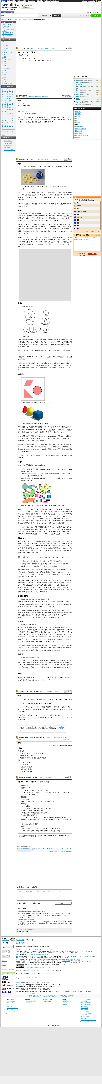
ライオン (34, 801)
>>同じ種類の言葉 (52, 851)
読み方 (20, 103)
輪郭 (39, 808)
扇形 (29, 121)
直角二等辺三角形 (81, 82)
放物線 (57, 350)
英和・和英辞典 (22, 1)
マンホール (67, 365)
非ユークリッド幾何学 (30, 226)
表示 (43, 119)
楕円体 (62, 356)
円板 (24, 367)
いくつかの (21, 707)
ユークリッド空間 (33, 541)
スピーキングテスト (9, 150)
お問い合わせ (47, 1001)
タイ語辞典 (84, 1014)
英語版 (46, 518)
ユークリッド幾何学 (35, 218)
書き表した (39, 753)
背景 (29, 828)
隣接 (33, 819)
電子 (31, 831)
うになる (61, 707)
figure (26, 764)
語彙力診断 (7, 147)
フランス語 (24, 766)
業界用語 (6, 46)
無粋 (78, 223)
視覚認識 (24, 213)
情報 (58, 117)
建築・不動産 (7, 59)
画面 (19, 117)
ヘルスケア (7, 68)
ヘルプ (99, 1)
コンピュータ (7, 48)
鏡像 (23, 580)
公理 (71, 213)
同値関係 (55, 548)
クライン (25, 224)
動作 (23, 119)
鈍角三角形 (27, 344)
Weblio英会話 (8, 143)
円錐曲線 (65, 350)
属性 (43, 194)
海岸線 (39, 531)
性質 (38, 790)
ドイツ (24, 684)
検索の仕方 (10, 1002)
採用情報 (65, 1004)
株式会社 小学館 (20, 943)
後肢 (41, 801)
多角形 (40, 121)
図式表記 (78, 114)
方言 (5, 81)
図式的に (78, 112)
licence (33, 993)
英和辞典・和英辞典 (86, 1004)
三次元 (20, 356)
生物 (5, 74)
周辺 (52, 817)
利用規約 (9, 1006)
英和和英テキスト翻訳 (26, 887)
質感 (29, 194)
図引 (76, 118)
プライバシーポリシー (12, 1008)
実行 (26, 119)
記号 (3, 135)
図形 (63, 961)
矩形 (45, 121)
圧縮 (42, 810)
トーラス (55, 634)
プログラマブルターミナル (29, 113)
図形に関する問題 (80, 129)
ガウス (33, 237)
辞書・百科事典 (8, 83)
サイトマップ (10, 1009)
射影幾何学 (41, 226)
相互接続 (51, 831)
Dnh (27, 709)
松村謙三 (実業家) (81, 211)
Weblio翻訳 (84, 1006)
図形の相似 (41, 599)
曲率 (61, 237)
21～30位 (91, 200)
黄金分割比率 (50, 792)
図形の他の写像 (79, 133)
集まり (49, 60)
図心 (77, 92)
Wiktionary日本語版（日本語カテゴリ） (32, 737)
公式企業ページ (67, 1001)
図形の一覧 (29, 306)
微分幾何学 (34, 533)
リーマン (25, 237)
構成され (57, 792)
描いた (56, 828)
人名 (5, 79)
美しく (34, 792)
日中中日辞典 (31, 1)
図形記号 (24, 826)
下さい (34, 794)
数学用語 (31, 19)
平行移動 (51, 429)
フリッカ (35, 119)
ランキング (47, 48)
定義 (67, 213)
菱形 (68, 344)
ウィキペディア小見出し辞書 (29, 691)
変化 (47, 119)
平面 (36, 203)
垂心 (59, 848)
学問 (5, 61)
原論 (20, 218)
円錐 (71, 356)
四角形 (22, 342)
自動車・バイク (8, 52)
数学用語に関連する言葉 (23, 848)
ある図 (27, 806)
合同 (22, 469)
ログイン (84, 1)
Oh (61, 709)
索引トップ (34, 48)
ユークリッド (68, 215)
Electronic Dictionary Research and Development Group (69, 991)
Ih (24, 711)
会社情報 (65, 1002)
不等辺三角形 (43, 344)
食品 (5, 77)
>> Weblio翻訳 (96, 235)
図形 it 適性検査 (80, 126)
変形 (42, 478)
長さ (22, 824)
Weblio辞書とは (11, 1001)
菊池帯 (78, 96)
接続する (68, 819)
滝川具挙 (79, 217)
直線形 (78, 80)
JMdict (27, 991)
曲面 (56, 203)
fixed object (26, 105)
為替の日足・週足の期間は (26, 919)
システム (24, 831)
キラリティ (36, 197)
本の (41, 828)
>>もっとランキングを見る (93, 231)
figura (30, 762)
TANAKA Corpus (6, 966)
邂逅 (78, 203)
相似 (22, 473)
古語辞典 (47, 1)
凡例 (52, 48)
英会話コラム (8, 141)
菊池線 (78, 99)
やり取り (63, 117)
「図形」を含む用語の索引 (26, 929)
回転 (69, 429)
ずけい (24, 751)
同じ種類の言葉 (13, 19)
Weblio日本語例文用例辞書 (28, 777)
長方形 (64, 344)
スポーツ (6, 72)
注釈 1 (60, 563)
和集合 (33, 848)
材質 (33, 194)
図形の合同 (29, 599)
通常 (22, 828)
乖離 (78, 225)
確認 (78, 208)
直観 (38, 213)
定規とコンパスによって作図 (61, 218)
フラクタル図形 (55, 533)
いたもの (32, 58)
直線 (69, 119)
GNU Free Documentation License (46, 950)
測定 (29, 788)
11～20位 (84, 200)
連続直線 (34, 121)
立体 (35, 60)
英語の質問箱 (8, 145)
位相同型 (28, 624)
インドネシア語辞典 (86, 1013)
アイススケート (50, 808)
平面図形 (24, 819)
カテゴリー (54, 159)
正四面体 (41, 709)
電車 (5, 50)
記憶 (22, 810)
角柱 (23, 709)
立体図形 (26, 203)
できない (59, 119)
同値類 (21, 552)
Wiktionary (66, 739)
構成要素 (43, 831)
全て (3, 41)
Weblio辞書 (23, 952)
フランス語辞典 (85, 1011)
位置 (21, 197)
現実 (59, 529)
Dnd (37, 709)
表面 (45, 819)
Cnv (19, 709)
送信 (30, 810)
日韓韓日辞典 (40, 1)
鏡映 (56, 427)
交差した (48, 828)
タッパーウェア (25, 186)
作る (43, 812)
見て (30, 794)
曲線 (32, 527)
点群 (29, 707)
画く (26, 803)
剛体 (58, 629)
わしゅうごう (38, 848)
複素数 (34, 680)
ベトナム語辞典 (85, 1016)
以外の (40, 119)
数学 (22, 60)
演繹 (28, 215)
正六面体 (49, 709)
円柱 (67, 356)
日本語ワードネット (21, 985)
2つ (22, 817)
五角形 (27, 342)
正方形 (22, 346)
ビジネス (6, 43)
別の (45, 817)
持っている (44, 790)
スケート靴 (24, 808)
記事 (36, 703)
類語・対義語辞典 (11, 1)
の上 (24, 815)
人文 (20, 19)
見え (37, 792)
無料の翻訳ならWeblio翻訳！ (28, 6)
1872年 (20, 224)
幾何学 (57, 194)
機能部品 (43, 117)
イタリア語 (24, 762)
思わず (79, 214)
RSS (58, 1025)
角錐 (39, 423)
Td (46, 709)
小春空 (79, 205)
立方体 (47, 423)
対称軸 (45, 589)
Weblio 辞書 (92, 1)
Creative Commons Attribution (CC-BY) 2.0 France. (37, 967)
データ (34, 117)
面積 (34, 812)
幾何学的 (24, 799)
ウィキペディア (24, 159)
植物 (30, 531)
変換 (20, 231)
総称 (31, 755)
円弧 (25, 121)
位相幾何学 (32, 636)
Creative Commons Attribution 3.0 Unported (36, 970)
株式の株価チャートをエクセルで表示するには (32, 911)
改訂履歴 (67, 961)
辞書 (3, 1)
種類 (49, 121)
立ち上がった (47, 801)
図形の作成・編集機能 (81, 135)
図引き (77, 120)
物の (22, 58)
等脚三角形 (79, 86)
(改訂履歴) (37, 951)
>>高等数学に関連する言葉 (64, 851)
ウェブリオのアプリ (31, 1001)
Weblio (18, 961)
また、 (31, 119)
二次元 (61, 203)
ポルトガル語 (25, 771)
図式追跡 (78, 116)
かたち (45, 213)
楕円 (21, 121)
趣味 (5, 70)
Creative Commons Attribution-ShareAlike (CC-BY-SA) (41, 959)
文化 (5, 63)
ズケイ (25, 103)
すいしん (62, 848)
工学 (5, 57)
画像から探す (29, 1002)
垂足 (67, 848)
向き (30, 197)
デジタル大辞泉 (24, 48)
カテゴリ (25, 111)
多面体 (49, 356)
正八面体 (64, 709)
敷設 (78, 228)
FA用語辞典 (23, 96)
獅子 (28, 801)
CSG (77, 104)
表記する (48, 707)
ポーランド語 (25, 769)
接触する (27, 817)
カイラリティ (32, 790)
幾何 (22, 788)
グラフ (27, 755)
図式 (22, 755)
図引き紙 (78, 122)
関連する (20, 111)
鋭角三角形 (35, 344)
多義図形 (78, 94)
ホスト (53, 117)
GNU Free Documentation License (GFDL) (38, 954)
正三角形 (65, 342)
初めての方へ (90, 12)
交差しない (35, 817)
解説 (50, 703)
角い (59, 819)
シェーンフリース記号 (25, 703)
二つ (22, 794)
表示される (26, 117)
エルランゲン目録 (45, 224)
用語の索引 (41, 48)
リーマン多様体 (35, 242)
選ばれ (31, 808)
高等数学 (25, 19)
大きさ (26, 197)
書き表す (29, 753)
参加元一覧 (98, 12)
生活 (5, 65)
